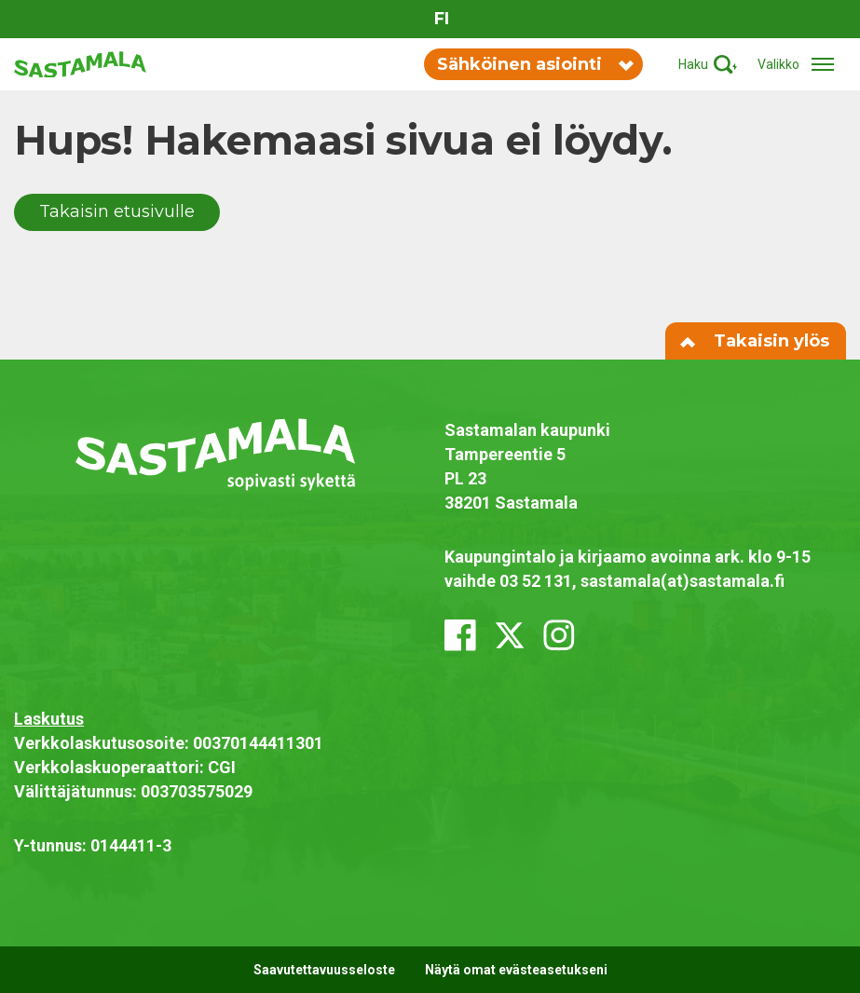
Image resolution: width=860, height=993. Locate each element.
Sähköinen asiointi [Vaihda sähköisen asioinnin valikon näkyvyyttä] (534, 64)
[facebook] (460, 635)
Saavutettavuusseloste (324, 969)
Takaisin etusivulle (117, 211)
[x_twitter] (510, 635)
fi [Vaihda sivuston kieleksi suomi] (441, 18)
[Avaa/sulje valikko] (802, 65)
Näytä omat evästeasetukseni (516, 969)
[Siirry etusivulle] (80, 63)
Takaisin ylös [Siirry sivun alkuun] (755, 341)
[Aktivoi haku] (708, 64)
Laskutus (49, 718)
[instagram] (559, 635)
